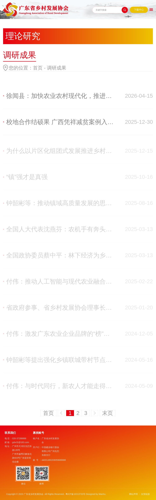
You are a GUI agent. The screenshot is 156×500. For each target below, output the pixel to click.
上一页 (61, 413)
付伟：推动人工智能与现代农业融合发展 (60, 282)
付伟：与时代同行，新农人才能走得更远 (60, 387)
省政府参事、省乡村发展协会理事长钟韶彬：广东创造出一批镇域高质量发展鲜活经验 (60, 308)
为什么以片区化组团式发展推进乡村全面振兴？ (60, 152)
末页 (107, 413)
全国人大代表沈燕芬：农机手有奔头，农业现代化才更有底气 (60, 230)
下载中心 (139, 9)
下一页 (94, 413)
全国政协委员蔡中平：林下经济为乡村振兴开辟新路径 (60, 256)
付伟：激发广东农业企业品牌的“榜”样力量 (60, 335)
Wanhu (102, 494)
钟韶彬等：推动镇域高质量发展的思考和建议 (60, 204)
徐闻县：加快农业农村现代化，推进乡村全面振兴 (60, 97)
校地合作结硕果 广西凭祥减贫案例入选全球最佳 (60, 123)
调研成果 (56, 68)
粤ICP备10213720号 (75, 494)
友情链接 (145, 494)
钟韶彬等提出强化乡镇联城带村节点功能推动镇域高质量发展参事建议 (60, 361)
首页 (38, 68)
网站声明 (133, 494)
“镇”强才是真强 (27, 178)
